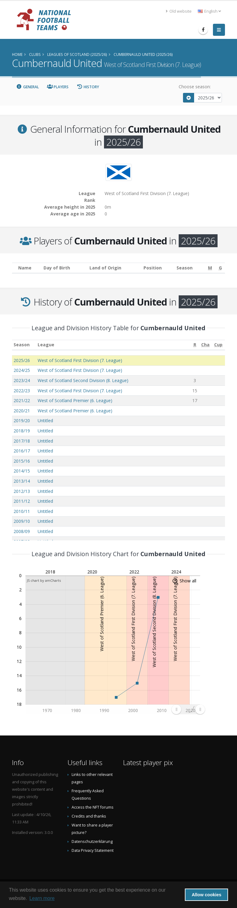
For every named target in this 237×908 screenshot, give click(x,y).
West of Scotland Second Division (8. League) (83, 380)
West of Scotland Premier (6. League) (75, 400)
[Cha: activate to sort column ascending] (205, 345)
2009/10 (22, 521)
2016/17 (22, 451)
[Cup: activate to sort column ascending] (218, 345)
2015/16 (22, 461)
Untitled (45, 420)
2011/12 (22, 501)
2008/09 (22, 531)
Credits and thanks (89, 816)
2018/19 (22, 431)
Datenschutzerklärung (92, 841)
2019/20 (22, 420)
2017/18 (22, 441)
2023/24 (22, 380)
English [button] (209, 11)
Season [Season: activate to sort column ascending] (22, 345)
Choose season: (195, 87)
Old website (179, 11)
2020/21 (22, 411)
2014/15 (22, 471)
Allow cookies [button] (206, 894)
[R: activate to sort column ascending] (194, 345)
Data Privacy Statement (93, 850)
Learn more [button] (42, 898)
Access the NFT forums (93, 807)
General (27, 87)
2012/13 (22, 491)
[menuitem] (188, 709)
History (88, 87)
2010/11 (22, 511)
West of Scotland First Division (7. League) (80, 360)
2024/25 (22, 370)
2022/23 (22, 391)
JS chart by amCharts (44, 580)
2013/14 (22, 481)
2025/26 (22, 360)
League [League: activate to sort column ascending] (46, 345)
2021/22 (22, 400)
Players (58, 87)
